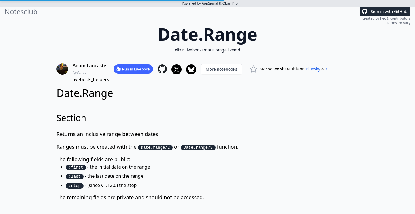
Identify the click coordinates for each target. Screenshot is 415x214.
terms (392, 22)
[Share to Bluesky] (191, 69)
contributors (400, 18)
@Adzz (80, 72)
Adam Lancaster (90, 65)
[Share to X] (176, 69)
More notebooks (221, 69)
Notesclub (21, 11)
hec (383, 18)
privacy (404, 22)
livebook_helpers (91, 79)
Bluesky (313, 69)
